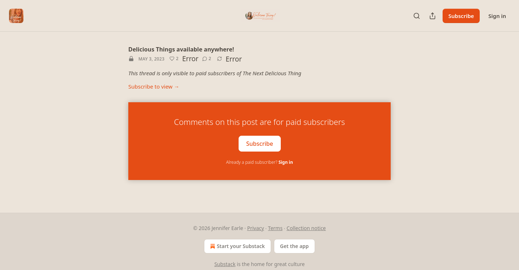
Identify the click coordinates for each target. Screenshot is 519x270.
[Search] (416, 16)
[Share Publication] (432, 16)
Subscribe (461, 15)
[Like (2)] (174, 58)
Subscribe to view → (153, 86)
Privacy (255, 228)
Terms (275, 228)
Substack (225, 264)
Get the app (294, 246)
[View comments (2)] (206, 58)
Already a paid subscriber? (259, 162)
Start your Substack (237, 246)
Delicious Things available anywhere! (181, 49)
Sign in (497, 15)
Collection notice (306, 228)
